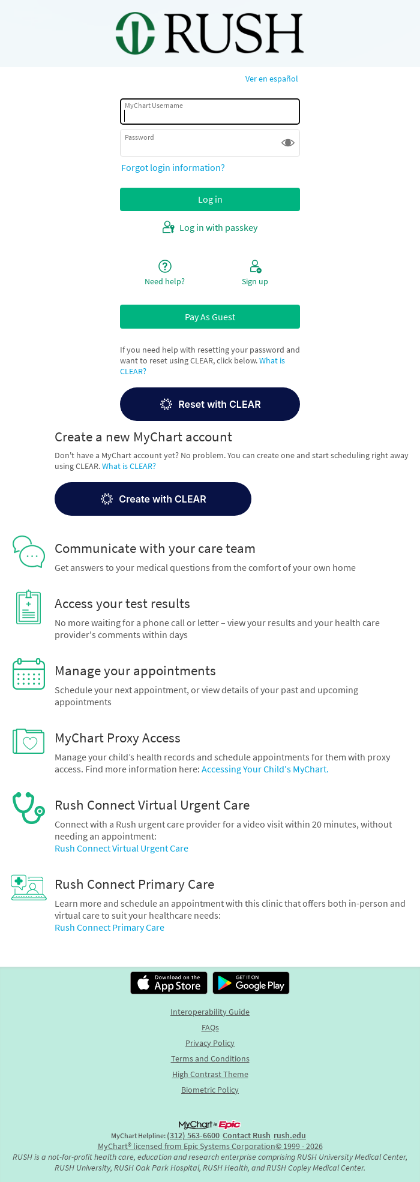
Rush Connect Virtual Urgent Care (121, 848)
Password (139, 137)
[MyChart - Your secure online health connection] (210, 33)
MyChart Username (154, 105)
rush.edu (290, 1135)
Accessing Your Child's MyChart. (265, 769)
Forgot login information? (173, 167)
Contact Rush (247, 1135)
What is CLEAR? (129, 466)
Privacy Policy (210, 1042)
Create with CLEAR (153, 499)
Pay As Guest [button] (210, 317)
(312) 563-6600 (193, 1135)
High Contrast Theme (210, 1074)
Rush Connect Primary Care (109, 927)
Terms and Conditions (210, 1058)
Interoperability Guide (210, 1011)
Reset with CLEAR (209, 404)
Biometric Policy (210, 1089)
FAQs (210, 1027)
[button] (288, 143)
